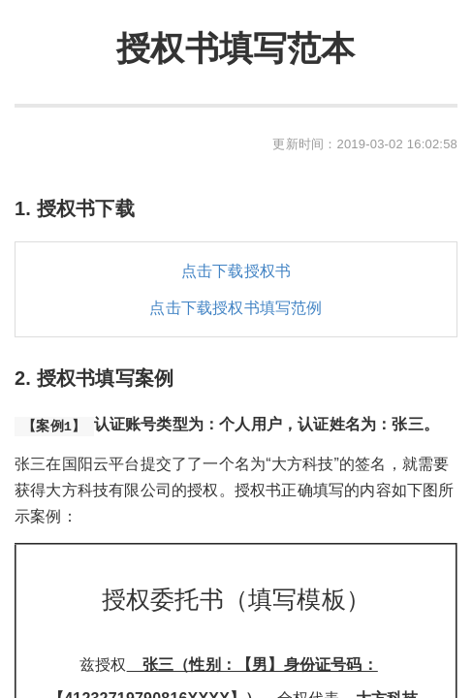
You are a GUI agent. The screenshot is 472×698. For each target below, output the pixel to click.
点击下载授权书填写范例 (235, 308)
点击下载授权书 (236, 271)
